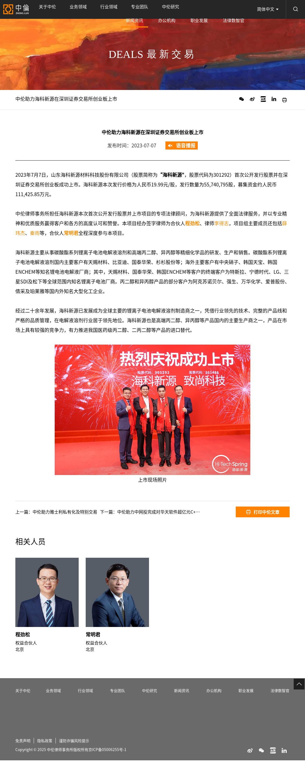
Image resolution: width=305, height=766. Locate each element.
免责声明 (24, 759)
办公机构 (192, 9)
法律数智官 (238, 9)
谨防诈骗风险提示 (80, 759)
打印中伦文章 (262, 511)
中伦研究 (124, 9)
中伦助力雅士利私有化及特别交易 (65, 512)
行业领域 (83, 9)
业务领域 (62, 9)
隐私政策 (48, 759)
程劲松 (22, 647)
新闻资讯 (170, 13)
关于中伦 (42, 9)
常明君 (93, 647)
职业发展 (214, 9)
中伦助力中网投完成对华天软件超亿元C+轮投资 (163, 512)
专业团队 (103, 9)
